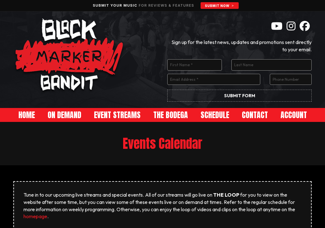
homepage (35, 216)
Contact (255, 115)
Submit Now (217, 6)
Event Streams (117, 115)
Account (294, 115)
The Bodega (170, 115)
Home (26, 115)
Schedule (215, 115)
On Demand (64, 115)
